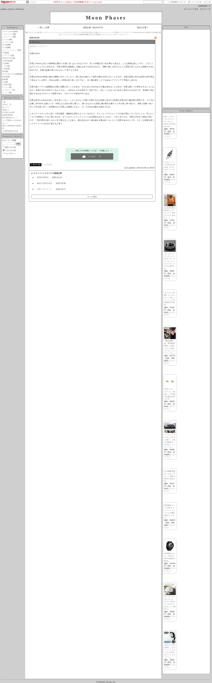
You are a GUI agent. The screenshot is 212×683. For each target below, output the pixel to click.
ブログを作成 (196, 2)
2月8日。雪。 (7, 104)
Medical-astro (7, 58)
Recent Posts (12, 98)
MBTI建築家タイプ (9, 118)
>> (177, 2)
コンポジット (7, 90)
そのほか (32, 2)
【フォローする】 (191, 9)
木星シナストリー (44, 189)
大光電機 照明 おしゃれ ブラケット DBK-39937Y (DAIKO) (169, 476)
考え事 (5, 45)
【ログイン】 (205, 9)
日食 (4, 102)
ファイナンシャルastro (70, 34)
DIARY (11, 9)
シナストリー (7, 34)
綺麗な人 (5, 110)
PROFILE (20, 9)
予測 (4, 53)
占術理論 (5, 61)
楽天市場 (207, 2)
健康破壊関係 (7, 115)
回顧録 (5, 77)
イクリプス (6, 55)
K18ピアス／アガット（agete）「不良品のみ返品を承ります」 (169, 394)
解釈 (4, 79)
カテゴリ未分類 (8, 32)
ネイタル (5, 39)
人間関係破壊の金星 (10, 131)
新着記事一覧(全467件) (93, 27)
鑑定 (4, 71)
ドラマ (5, 66)
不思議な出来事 (8, 112)
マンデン (5, 87)
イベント (5, 93)
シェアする (47, 164)
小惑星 (5, 69)
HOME (3, 9)
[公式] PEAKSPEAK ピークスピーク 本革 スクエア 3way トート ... (169, 213)
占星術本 (5, 85)
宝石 (4, 82)
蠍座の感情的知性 (44, 183)
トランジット (7, 37)
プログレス (6, 42)
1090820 (203, 6)
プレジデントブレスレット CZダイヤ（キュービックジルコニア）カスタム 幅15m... (169, 261)
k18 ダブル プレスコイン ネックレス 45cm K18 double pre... (170, 121)
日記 (4, 63)
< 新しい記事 (43, 27)
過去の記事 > (142, 27)
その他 (5, 47)
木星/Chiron (35, 42)
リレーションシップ (10, 50)
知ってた (5, 107)
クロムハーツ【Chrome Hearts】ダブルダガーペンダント (169, 167)
